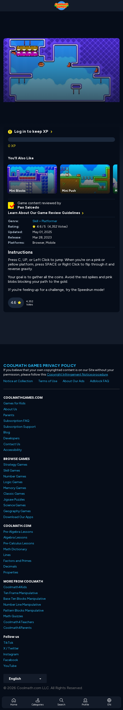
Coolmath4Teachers (18, 622)
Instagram (11, 654)
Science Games (14, 505)
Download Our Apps (18, 517)
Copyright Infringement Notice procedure (77, 374)
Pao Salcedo (28, 207)
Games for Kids (14, 403)
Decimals (10, 566)
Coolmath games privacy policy (39, 365)
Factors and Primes (17, 561)
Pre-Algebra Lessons (18, 532)
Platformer (49, 221)
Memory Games (14, 488)
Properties (10, 572)
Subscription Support (19, 427)
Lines (7, 555)
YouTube (9, 666)
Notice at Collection (18, 381)
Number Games (14, 476)
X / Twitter (11, 648)
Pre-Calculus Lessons (18, 543)
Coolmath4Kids (15, 587)
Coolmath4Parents (17, 628)
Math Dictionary (15, 549)
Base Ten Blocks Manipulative (24, 599)
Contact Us (11, 444)
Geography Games (17, 511)
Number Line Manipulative (22, 605)
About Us (10, 409)
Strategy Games (15, 465)
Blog (6, 432)
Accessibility (12, 450)
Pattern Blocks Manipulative (23, 610)
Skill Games (11, 470)
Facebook (10, 660)
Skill (35, 221)
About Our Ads (74, 381)
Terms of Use (47, 381)
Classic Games (14, 494)
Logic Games (13, 482)
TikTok (8, 643)
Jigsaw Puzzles (14, 499)
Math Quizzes (13, 616)
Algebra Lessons (15, 537)
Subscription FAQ (16, 421)
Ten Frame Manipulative (20, 593)
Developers (11, 438)
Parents (8, 415)
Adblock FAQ (99, 381)
